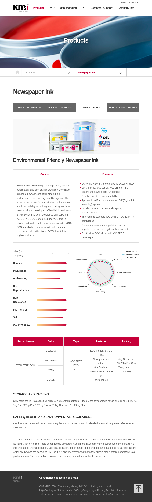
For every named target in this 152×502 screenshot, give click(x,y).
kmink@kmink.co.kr (113, 494)
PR (83, 7)
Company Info (126, 7)
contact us (134, 2)
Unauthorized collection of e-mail (58, 477)
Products (38, 7)
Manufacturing (68, 7)
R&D (51, 7)
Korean (123, 2)
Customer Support (101, 7)
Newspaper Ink (86, 72)
